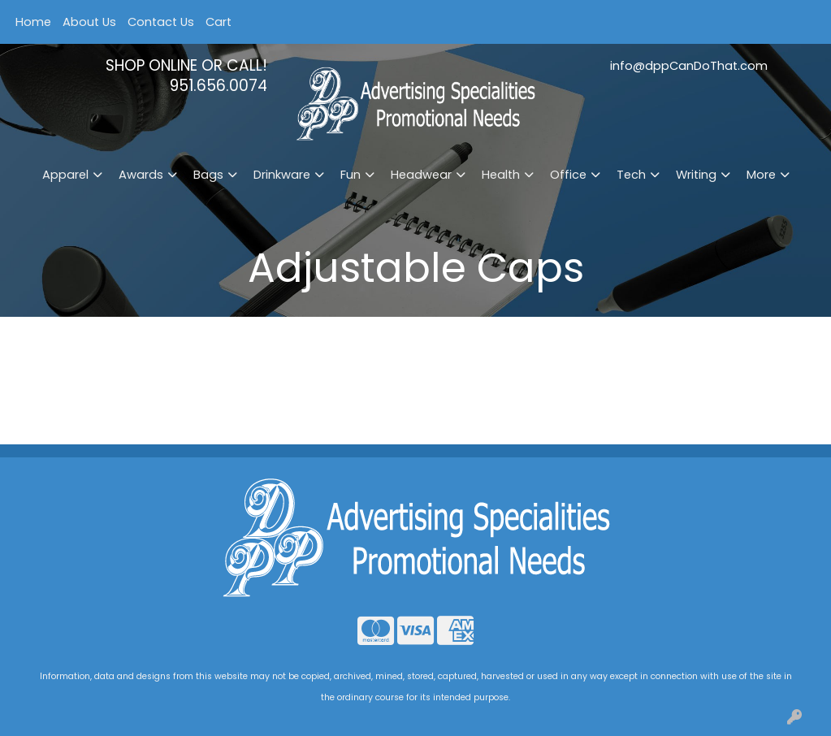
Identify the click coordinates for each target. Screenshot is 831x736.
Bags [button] (208, 175)
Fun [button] (350, 175)
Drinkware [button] (281, 175)
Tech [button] (631, 175)
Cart (219, 22)
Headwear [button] (421, 175)
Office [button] (568, 175)
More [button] (761, 175)
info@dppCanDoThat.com (689, 66)
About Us (89, 22)
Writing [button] (696, 175)
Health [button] (501, 175)
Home (33, 22)
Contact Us (161, 22)
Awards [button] (141, 175)
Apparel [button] (65, 175)
